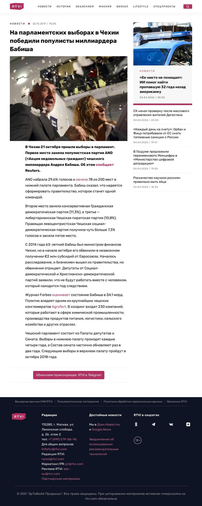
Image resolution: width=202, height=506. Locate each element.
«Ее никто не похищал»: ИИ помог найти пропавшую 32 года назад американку (163, 84)
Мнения (105, 6)
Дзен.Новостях (108, 424)
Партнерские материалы (61, 479)
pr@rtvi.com (74, 464)
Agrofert (59, 306)
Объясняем (85, 6)
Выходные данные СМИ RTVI (34, 401)
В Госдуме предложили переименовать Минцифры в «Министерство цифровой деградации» (155, 157)
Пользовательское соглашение (78, 401)
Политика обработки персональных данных (133, 401)
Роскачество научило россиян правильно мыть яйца (156, 180)
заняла (82, 179)
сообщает (105, 164)
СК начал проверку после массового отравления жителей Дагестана (161, 113)
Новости (45, 6)
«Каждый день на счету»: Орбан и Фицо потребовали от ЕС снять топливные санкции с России (159, 133)
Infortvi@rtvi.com (54, 449)
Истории (64, 6)
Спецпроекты (164, 6)
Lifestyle (141, 6)
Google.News (101, 429)
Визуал (122, 6)
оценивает (61, 295)
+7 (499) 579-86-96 (62, 439)
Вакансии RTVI (177, 401)
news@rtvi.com (53, 459)
